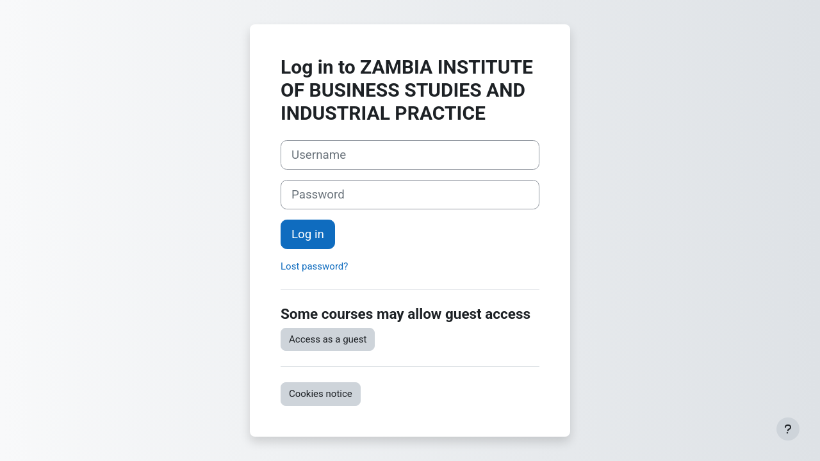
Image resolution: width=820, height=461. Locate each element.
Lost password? (314, 266)
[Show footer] (788, 429)
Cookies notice (320, 394)
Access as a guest (327, 339)
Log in (307, 234)
